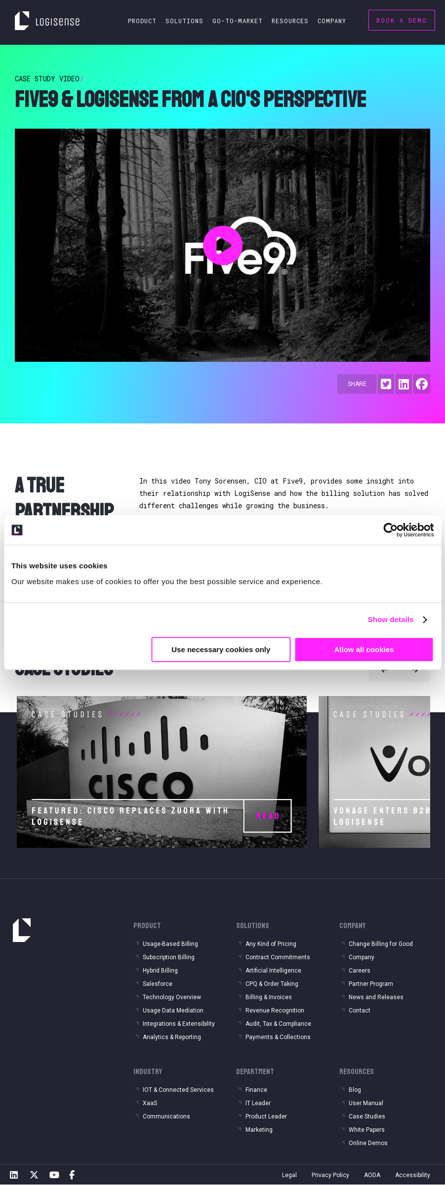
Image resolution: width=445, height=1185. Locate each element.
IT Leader (258, 1103)
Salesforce (157, 983)
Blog (355, 1089)
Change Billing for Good (381, 944)
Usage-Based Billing (170, 944)
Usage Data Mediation (173, 1010)
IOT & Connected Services (178, 1089)
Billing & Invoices (268, 997)
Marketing (259, 1129)
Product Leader (266, 1116)
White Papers (367, 1129)
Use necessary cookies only (220, 649)
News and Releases (376, 997)
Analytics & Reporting (172, 1037)
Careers (359, 970)
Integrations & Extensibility (179, 1023)
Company (361, 957)
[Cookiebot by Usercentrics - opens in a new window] (390, 530)
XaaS (150, 1103)
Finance (256, 1089)
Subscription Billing (169, 957)
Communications (166, 1116)
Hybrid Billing (160, 970)
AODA (372, 1175)
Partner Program (371, 983)
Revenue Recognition (274, 1010)
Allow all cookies (364, 649)
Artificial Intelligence (273, 970)
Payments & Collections (278, 1037)
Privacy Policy (330, 1175)
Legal (289, 1175)
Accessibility (412, 1175)
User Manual (366, 1103)
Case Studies (367, 1116)
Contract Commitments (277, 957)
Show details (391, 619)
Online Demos (368, 1143)
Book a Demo (401, 20)
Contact (359, 1010)
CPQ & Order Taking (271, 983)
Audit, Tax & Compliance (278, 1023)
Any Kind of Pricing (270, 944)
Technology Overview (172, 997)
